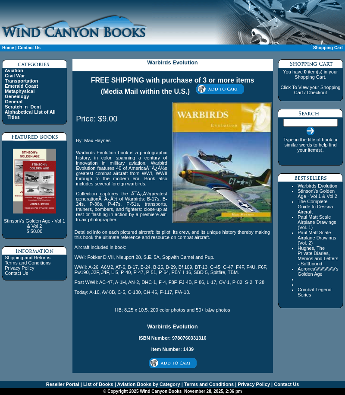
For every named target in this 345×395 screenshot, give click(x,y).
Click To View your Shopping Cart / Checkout (310, 90)
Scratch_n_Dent (23, 106)
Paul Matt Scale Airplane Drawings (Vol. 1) (317, 222)
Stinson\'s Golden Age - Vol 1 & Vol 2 (317, 193)
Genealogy (17, 96)
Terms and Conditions (27, 262)
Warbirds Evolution (317, 185)
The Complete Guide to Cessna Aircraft (315, 206)
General (13, 101)
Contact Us (29, 47)
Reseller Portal (62, 384)
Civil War (15, 75)
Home (8, 47)
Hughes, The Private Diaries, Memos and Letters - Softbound (318, 255)
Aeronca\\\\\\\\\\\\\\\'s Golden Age (318, 271)
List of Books (97, 384)
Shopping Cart (328, 47)
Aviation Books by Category (148, 384)
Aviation (14, 70)
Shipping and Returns (27, 257)
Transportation (21, 80)
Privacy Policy (19, 268)
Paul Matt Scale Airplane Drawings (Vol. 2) (317, 237)
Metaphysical (19, 91)
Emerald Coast (21, 86)
